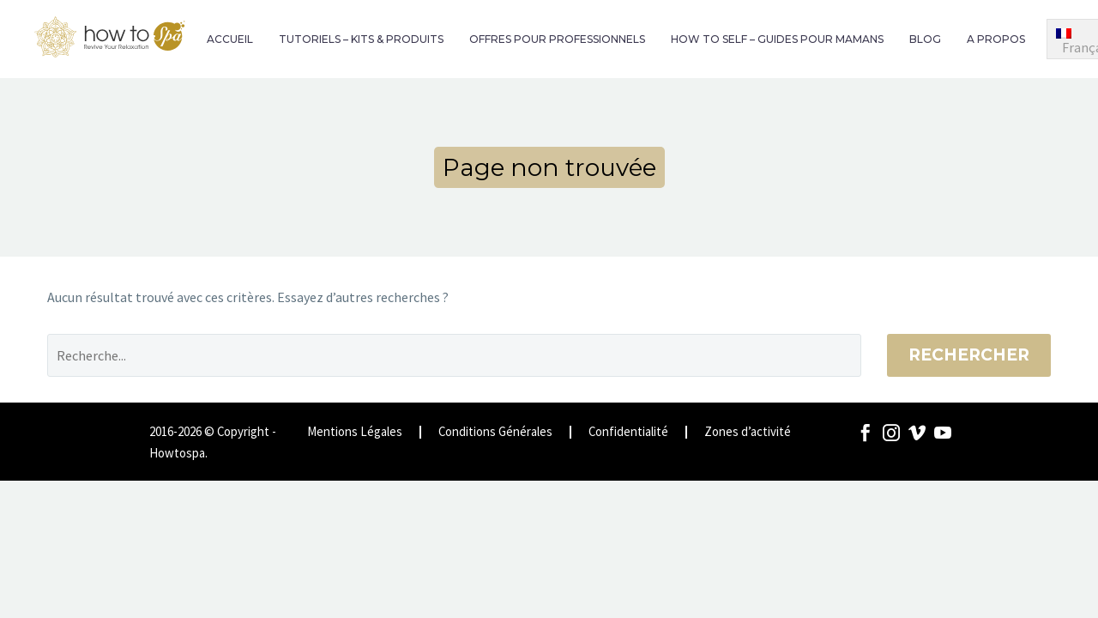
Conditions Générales (495, 432)
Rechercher (968, 355)
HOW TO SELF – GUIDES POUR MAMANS (777, 39)
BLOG (925, 39)
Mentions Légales (354, 432)
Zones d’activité (747, 432)
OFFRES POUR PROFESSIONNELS (557, 39)
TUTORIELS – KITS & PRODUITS (361, 39)
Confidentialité (628, 432)
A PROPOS (996, 39)
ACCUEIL (230, 39)
